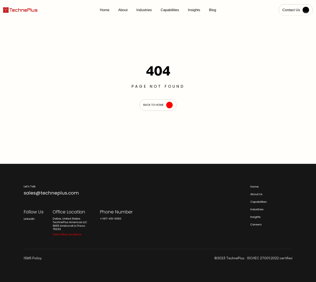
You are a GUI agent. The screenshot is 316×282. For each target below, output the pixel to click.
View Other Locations (67, 234)
